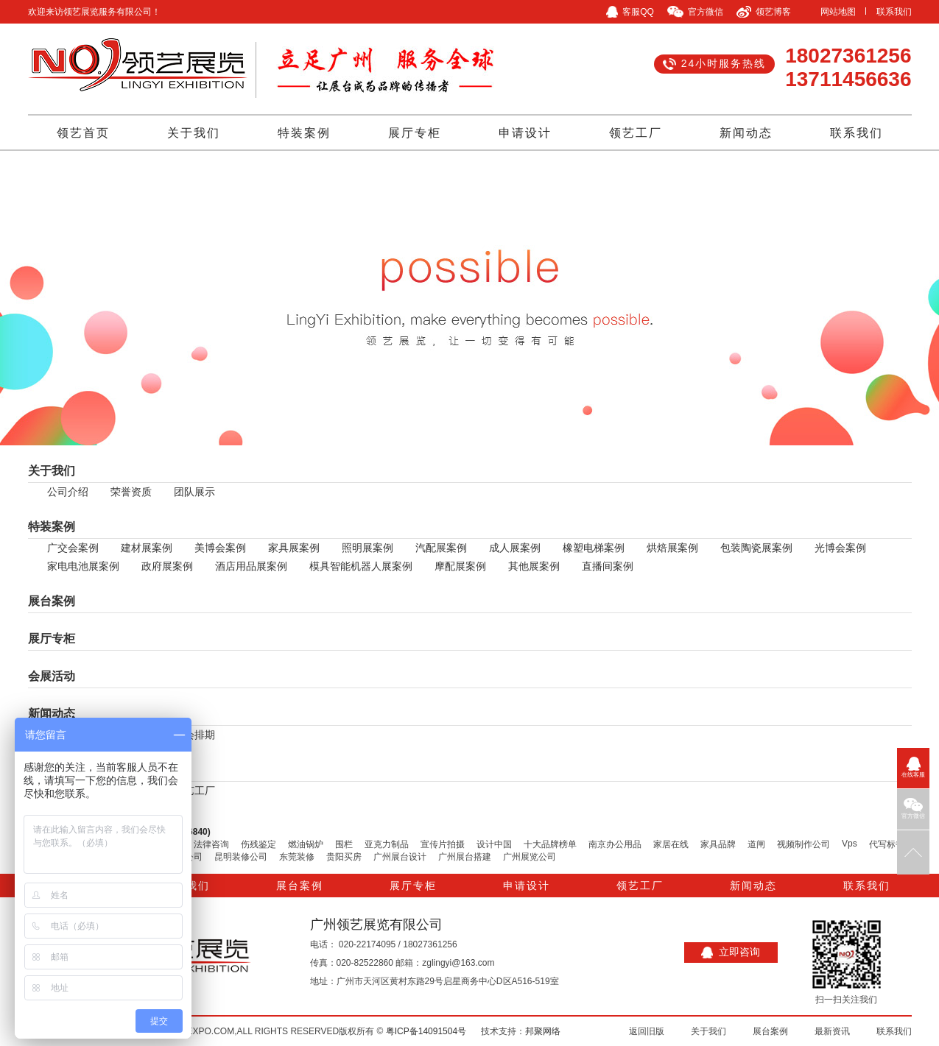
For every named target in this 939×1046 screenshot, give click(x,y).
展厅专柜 (414, 133)
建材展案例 (146, 548)
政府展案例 (167, 566)
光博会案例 (840, 548)
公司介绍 (67, 492)
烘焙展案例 (672, 548)
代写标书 (886, 844)
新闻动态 (746, 133)
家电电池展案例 (83, 566)
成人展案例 (515, 548)
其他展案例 (534, 566)
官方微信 (913, 808)
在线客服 (913, 767)
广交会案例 (73, 548)
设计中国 (494, 844)
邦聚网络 (542, 1031)
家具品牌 (718, 844)
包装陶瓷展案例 (756, 548)
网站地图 (838, 12)
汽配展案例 (441, 548)
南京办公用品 (614, 844)
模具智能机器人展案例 (360, 566)
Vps (849, 843)
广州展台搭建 (464, 857)
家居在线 (671, 844)
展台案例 (51, 601)
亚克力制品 (387, 844)
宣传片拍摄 (443, 844)
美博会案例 (220, 548)
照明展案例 (367, 548)
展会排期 (194, 735)
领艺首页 (83, 133)
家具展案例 (294, 548)
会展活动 (51, 676)
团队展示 (194, 492)
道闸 (756, 844)
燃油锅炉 (305, 844)
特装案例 (304, 133)
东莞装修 (296, 857)
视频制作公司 (803, 844)
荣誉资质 (131, 492)
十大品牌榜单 (550, 844)
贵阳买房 (344, 857)
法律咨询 (211, 844)
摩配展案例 (460, 566)
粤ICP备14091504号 (426, 1031)
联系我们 (894, 12)
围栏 (344, 844)
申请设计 (525, 133)
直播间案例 (607, 566)
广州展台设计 (399, 857)
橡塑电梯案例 (594, 548)
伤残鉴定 (258, 844)
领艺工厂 (635, 133)
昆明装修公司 (240, 857)
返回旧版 (646, 1031)
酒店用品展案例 (251, 566)
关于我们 (193, 133)
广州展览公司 (529, 857)
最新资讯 (832, 1031)
